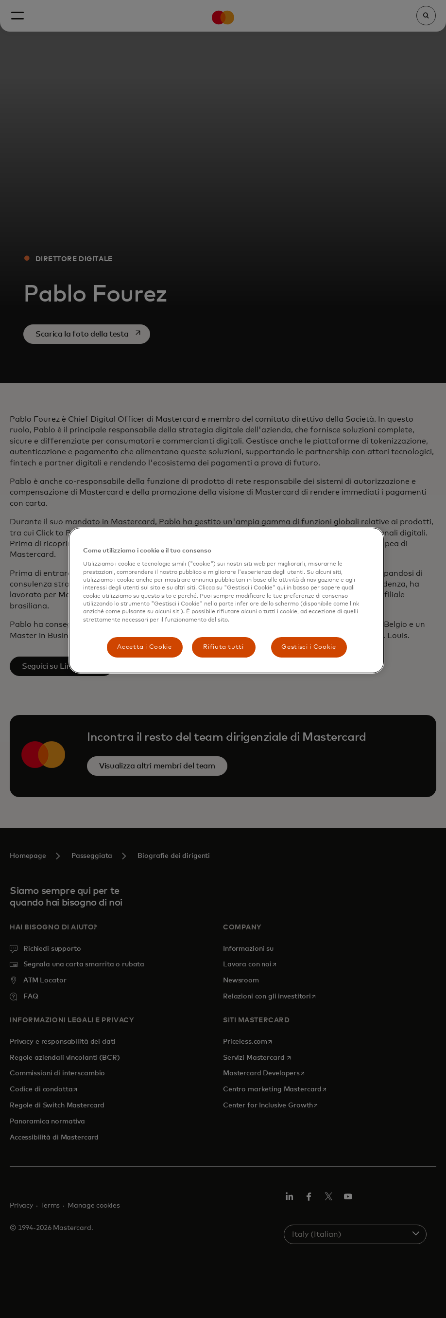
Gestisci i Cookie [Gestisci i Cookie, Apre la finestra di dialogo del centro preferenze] (308, 647)
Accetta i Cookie (144, 647)
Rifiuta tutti (223, 647)
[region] (226, 600)
